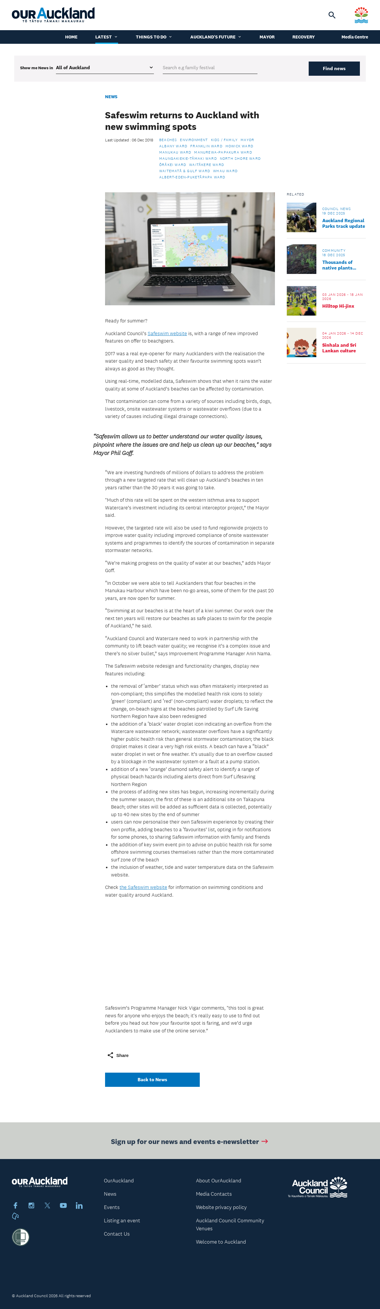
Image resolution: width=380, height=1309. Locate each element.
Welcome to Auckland (221, 1242)
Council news (336, 208)
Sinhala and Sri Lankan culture (339, 348)
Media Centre (355, 37)
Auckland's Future (216, 37)
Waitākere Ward (206, 164)
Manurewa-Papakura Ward (223, 152)
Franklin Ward (206, 146)
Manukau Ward (175, 152)
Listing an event (122, 1220)
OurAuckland (119, 1180)
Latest (106, 37)
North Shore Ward (240, 158)
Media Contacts (214, 1194)
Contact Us (117, 1234)
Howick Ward (239, 146)
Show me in (36, 67)
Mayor (267, 37)
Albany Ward (173, 146)
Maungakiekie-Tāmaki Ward (188, 158)
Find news (334, 68)
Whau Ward (225, 171)
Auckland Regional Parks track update (343, 223)
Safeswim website (167, 333)
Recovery (303, 37)
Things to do (154, 37)
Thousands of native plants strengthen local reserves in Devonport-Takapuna (341, 265)
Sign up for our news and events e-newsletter (190, 1142)
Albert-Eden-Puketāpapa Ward (192, 177)
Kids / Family (224, 140)
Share (118, 1055)
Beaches (168, 140)
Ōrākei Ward (172, 164)
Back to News (152, 1079)
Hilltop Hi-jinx (338, 306)
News (111, 96)
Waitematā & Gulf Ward (184, 171)
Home (71, 37)
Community (334, 250)
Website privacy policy (221, 1207)
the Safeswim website (143, 887)
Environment (194, 140)
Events (112, 1207)
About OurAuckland (218, 1180)
